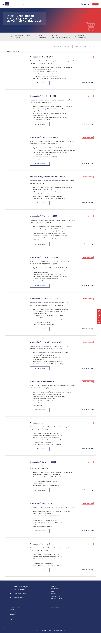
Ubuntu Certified (38, 281)
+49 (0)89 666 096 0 (20, 594)
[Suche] (82, 4)
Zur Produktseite (40, 83)
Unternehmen (68, 4)
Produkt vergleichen (88, 57)
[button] (3, 629)
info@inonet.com (19, 597)
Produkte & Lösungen (19, 4)
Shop (95, 4)
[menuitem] (82, 4)
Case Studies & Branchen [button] (54, 4)
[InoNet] (5, 4)
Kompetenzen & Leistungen (36, 4)
